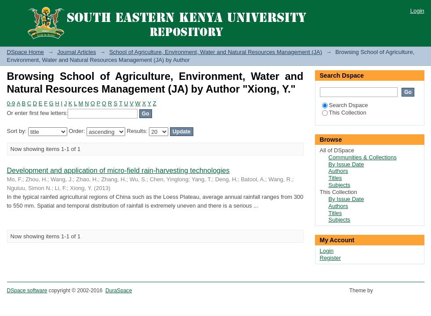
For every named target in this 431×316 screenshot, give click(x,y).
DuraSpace (118, 290)
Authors (338, 171)
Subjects (340, 185)
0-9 (11, 103)
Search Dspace (345, 105)
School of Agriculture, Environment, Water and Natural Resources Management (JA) (215, 52)
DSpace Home (25, 52)
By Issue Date (346, 164)
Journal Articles (76, 52)
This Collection (344, 112)
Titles (335, 178)
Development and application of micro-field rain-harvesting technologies (118, 170)
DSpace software (27, 290)
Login (417, 10)
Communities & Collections (363, 157)
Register (330, 258)
